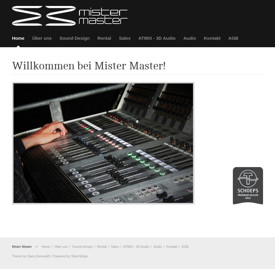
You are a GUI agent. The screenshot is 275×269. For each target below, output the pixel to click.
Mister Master (22, 246)
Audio (189, 38)
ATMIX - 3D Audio (157, 38)
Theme (17, 256)
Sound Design (75, 38)
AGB (233, 38)
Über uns (42, 38)
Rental (104, 38)
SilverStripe (79, 256)
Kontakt (212, 38)
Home (18, 38)
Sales (124, 38)
